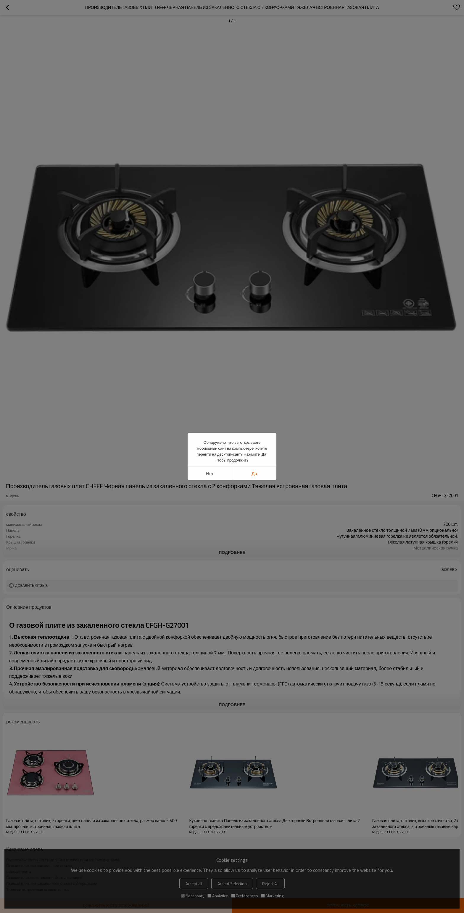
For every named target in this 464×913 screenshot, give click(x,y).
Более (448, 569)
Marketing (272, 896)
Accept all (194, 883)
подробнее (232, 552)
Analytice (217, 896)
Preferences (244, 896)
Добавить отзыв (31, 585)
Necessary (192, 896)
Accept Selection (232, 883)
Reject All (270, 883)
